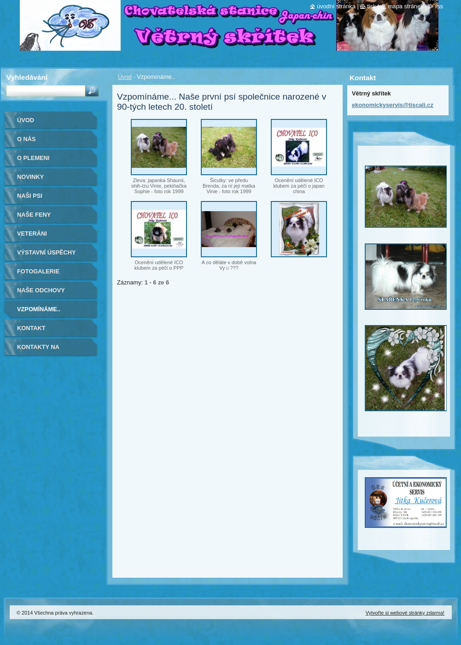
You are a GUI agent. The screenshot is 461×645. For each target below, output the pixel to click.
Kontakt (31, 328)
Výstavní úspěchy (46, 252)
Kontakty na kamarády (38, 350)
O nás (26, 139)
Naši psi (29, 195)
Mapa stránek (406, 6)
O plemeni (33, 157)
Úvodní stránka (336, 6)
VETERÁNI (32, 233)
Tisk (371, 6)
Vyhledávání (26, 77)
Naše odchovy (41, 290)
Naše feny (34, 214)
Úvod (125, 76)
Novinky (30, 176)
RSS (439, 6)
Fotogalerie (38, 271)
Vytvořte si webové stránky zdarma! (405, 612)
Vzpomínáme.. (38, 309)
